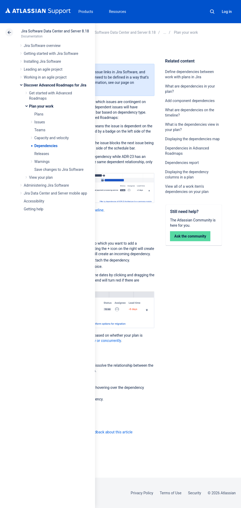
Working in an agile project (45, 77)
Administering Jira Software (46, 185)
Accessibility (34, 201)
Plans (38, 114)
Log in (227, 11)
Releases (41, 154)
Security (194, 493)
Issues (39, 122)
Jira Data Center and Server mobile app (55, 193)
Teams (39, 130)
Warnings (42, 161)
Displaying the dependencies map (192, 139)
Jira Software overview (42, 45)
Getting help (33, 209)
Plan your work (41, 106)
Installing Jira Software (42, 61)
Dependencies (46, 146)
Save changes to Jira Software (58, 169)
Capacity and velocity (51, 138)
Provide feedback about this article (104, 432)
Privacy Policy (142, 493)
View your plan (41, 177)
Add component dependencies (190, 101)
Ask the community (190, 236)
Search (212, 11)
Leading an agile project (43, 69)
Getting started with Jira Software (51, 53)
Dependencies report (182, 163)
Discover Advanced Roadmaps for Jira (55, 85)
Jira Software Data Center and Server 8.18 (55, 31)
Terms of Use (170, 493)
